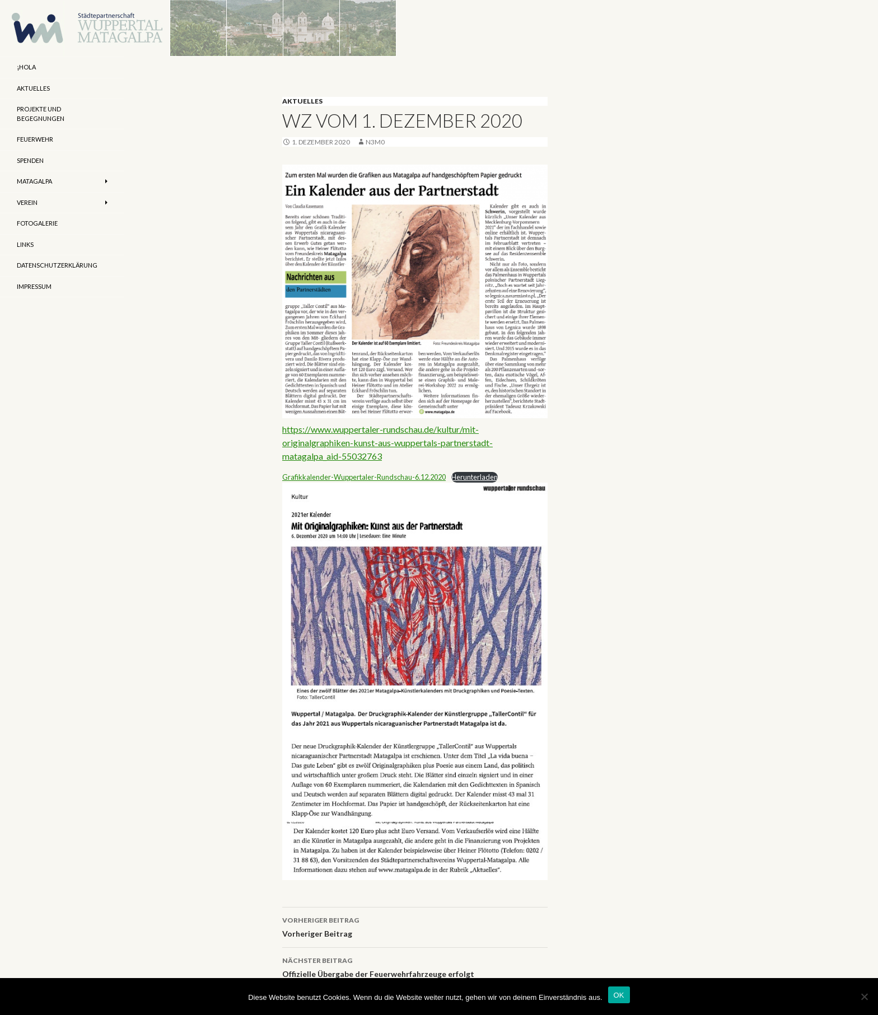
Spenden (30, 160)
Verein (27, 202)
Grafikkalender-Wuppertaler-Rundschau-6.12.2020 (364, 477)
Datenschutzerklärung (57, 265)
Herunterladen (474, 477)
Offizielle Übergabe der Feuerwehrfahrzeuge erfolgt (415, 966)
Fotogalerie (37, 223)
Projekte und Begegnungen (40, 113)
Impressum (34, 286)
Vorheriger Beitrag (415, 926)
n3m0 (375, 142)
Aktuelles (302, 101)
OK (619, 995)
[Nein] (864, 996)
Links (25, 244)
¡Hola (26, 67)
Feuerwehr (35, 139)
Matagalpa (34, 181)
